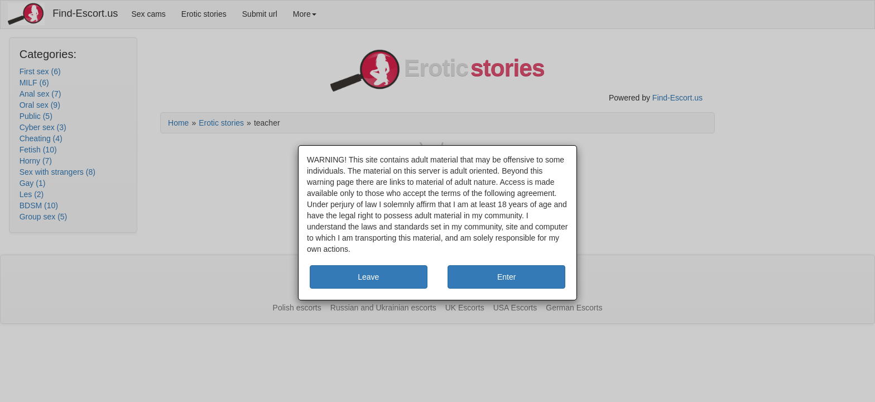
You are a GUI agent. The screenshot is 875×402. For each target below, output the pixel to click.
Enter (506, 276)
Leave (368, 276)
